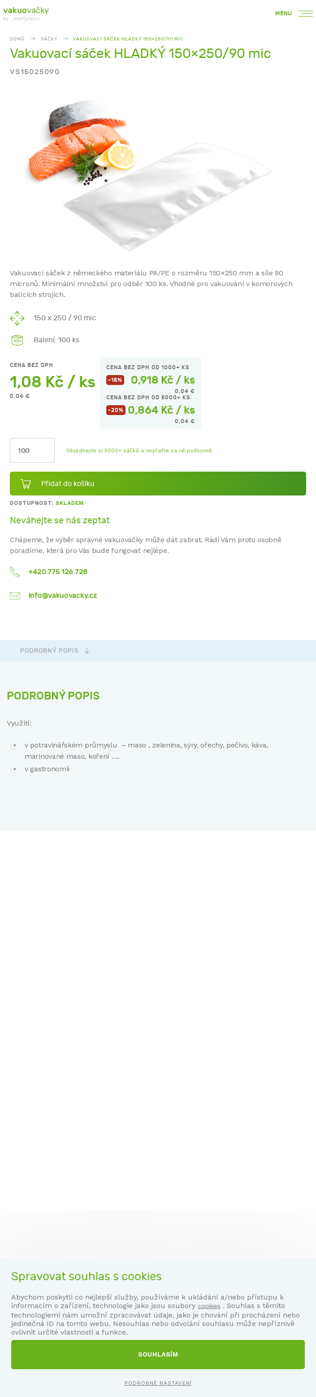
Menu (294, 13)
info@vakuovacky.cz (63, 595)
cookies (209, 1305)
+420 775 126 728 (58, 571)
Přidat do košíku (68, 484)
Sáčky (49, 39)
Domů (17, 39)
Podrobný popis (54, 650)
